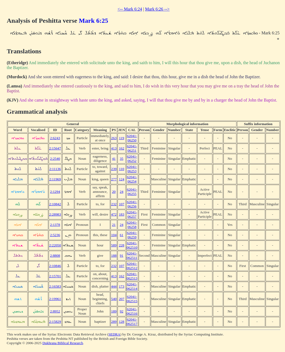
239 (113, 169)
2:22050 (55, 245)
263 (113, 138)
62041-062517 (132, 321)
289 (113, 322)
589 (113, 245)
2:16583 (55, 286)
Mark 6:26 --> (157, 9)
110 (121, 169)
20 (114, 192)
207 (121, 299)
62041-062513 (132, 276)
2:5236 (55, 235)
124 (121, 179)
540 (113, 299)
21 (114, 225)
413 (113, 148)
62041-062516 (132, 311)
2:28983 (55, 214)
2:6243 (55, 138)
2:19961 (55, 299)
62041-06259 (132, 235)
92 (121, 311)
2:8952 (55, 311)
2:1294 (55, 192)
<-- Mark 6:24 (130, 9)
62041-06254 (132, 179)
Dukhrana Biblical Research (62, 343)
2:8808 (55, 255)
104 (113, 235)
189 (113, 311)
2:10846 (55, 266)
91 (121, 255)
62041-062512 (132, 266)
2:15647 (55, 148)
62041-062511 (132, 255)
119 (121, 138)
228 (121, 245)
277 (113, 179)
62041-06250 (132, 138)
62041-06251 (132, 148)
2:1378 (55, 225)
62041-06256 (132, 204)
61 (121, 235)
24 (121, 192)
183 (121, 214)
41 (114, 159)
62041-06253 (132, 169)
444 (113, 286)
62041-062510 (132, 245)
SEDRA (114, 334)
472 (113, 214)
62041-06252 (132, 158)
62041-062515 (132, 299)
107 (121, 204)
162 (121, 148)
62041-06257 (132, 214)
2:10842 (55, 204)
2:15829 (55, 322)
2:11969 (55, 179)
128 (121, 322)
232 (113, 204)
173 (121, 286)
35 (121, 159)
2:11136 (55, 169)
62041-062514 (132, 286)
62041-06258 (132, 224)
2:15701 (55, 276)
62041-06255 (132, 191)
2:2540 (55, 159)
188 (113, 255)
